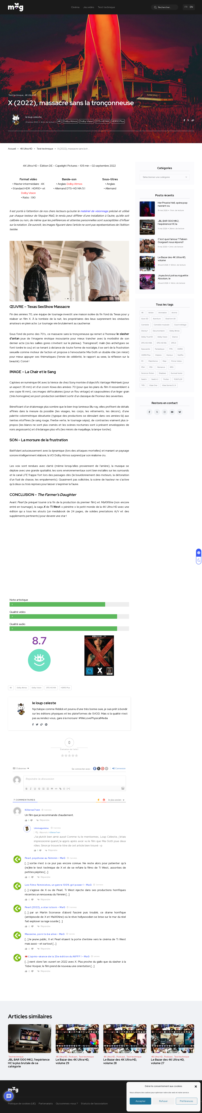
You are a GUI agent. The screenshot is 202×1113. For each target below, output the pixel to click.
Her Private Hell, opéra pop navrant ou (172, 204)
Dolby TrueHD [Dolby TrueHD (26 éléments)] (147, 337)
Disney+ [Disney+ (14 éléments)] (144, 331)
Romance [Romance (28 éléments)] (161, 367)
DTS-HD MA (102, 121)
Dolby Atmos (70, 121)
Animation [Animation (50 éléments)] (162, 312)
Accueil (12, 148)
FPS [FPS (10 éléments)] (170, 349)
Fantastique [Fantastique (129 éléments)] (159, 349)
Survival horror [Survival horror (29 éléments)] (176, 373)
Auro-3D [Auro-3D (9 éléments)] (144, 318)
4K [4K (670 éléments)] (142, 312)
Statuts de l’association (94, 1103)
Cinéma (75, 7)
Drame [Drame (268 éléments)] (175, 337)
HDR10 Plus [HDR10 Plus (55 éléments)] (145, 355)
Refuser (163, 1101)
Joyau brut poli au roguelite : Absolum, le (173, 277)
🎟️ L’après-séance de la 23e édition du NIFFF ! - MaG (57, 956)
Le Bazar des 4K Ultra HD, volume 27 (167, 1061)
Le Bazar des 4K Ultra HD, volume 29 (72, 1061)
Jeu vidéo (88, 7)
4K (59, 121)
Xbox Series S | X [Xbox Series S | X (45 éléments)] (169, 385)
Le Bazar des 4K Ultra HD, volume (172, 259)
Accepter (140, 1101)
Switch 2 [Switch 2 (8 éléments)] (154, 379)
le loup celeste (44, 703)
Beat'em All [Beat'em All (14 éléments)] (171, 318)
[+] (68, 788)
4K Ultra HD (26, 148)
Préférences (186, 1101)
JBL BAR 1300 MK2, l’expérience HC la (168, 222)
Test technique (106, 7)
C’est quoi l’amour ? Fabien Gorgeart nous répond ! (172, 241)
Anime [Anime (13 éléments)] (174, 312)
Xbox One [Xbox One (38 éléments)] (153, 385)
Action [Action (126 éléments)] (151, 312)
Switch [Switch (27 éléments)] (144, 379)
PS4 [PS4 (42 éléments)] (143, 367)
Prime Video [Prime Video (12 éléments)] (176, 361)
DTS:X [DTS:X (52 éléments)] (173, 343)
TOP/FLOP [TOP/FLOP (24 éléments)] (178, 379)
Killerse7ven (54, 832)
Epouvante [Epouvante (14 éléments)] (145, 349)
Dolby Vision (86, 121)
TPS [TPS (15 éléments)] (143, 385)
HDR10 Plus (118, 121)
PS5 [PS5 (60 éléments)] (151, 367)
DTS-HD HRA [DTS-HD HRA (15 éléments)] (146, 343)
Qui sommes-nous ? (67, 1103)
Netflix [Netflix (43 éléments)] (180, 355)
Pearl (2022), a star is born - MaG (45, 907)
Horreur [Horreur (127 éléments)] (169, 355)
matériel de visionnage (94, 211)
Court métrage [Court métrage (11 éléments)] (180, 325)
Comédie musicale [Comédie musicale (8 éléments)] (161, 325)
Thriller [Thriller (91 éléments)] (166, 379)
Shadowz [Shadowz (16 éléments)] (162, 373)
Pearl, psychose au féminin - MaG (45, 858)
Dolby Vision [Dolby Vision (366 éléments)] (162, 337)
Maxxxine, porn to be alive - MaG (45, 934)
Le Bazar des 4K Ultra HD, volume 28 (120, 1061)
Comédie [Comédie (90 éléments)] (145, 325)
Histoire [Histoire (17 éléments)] (158, 355)
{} (64, 788)
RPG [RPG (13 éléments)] (171, 367)
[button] (195, 1086)
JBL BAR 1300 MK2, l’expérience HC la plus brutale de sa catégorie (29, 1063)
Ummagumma (41, 828)
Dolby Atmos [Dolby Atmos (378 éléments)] (174, 331)
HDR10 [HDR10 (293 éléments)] (180, 349)
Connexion (119, 768)
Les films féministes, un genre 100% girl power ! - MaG (58, 884)
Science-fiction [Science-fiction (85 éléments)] (147, 373)
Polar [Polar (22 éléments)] (164, 361)
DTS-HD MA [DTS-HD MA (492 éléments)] (161, 343)
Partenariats (46, 1103)
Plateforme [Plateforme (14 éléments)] (153, 361)
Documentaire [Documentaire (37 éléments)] (159, 331)
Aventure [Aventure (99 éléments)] (157, 318)
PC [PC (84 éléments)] (142, 361)
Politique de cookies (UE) (22, 1103)
